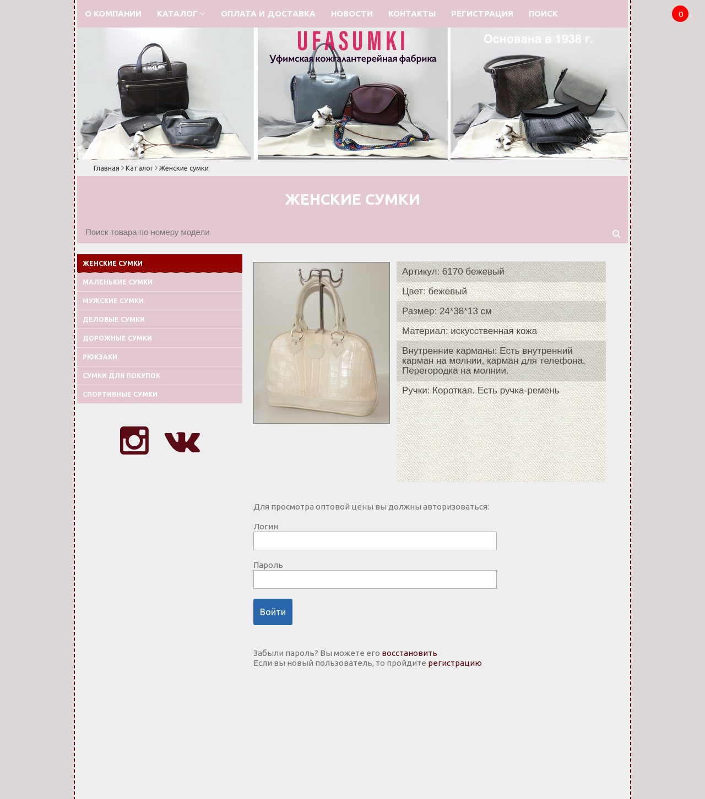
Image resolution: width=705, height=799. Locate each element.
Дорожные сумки (117, 338)
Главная (107, 168)
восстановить (409, 653)
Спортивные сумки (120, 394)
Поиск (543, 13)
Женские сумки (184, 168)
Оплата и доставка (268, 13)
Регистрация (482, 13)
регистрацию (455, 662)
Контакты (412, 13)
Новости (352, 13)
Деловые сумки (114, 319)
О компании (113, 13)
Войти (273, 612)
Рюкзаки (100, 356)
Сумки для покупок (121, 375)
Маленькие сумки (118, 282)
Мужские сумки (113, 300)
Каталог (181, 13)
